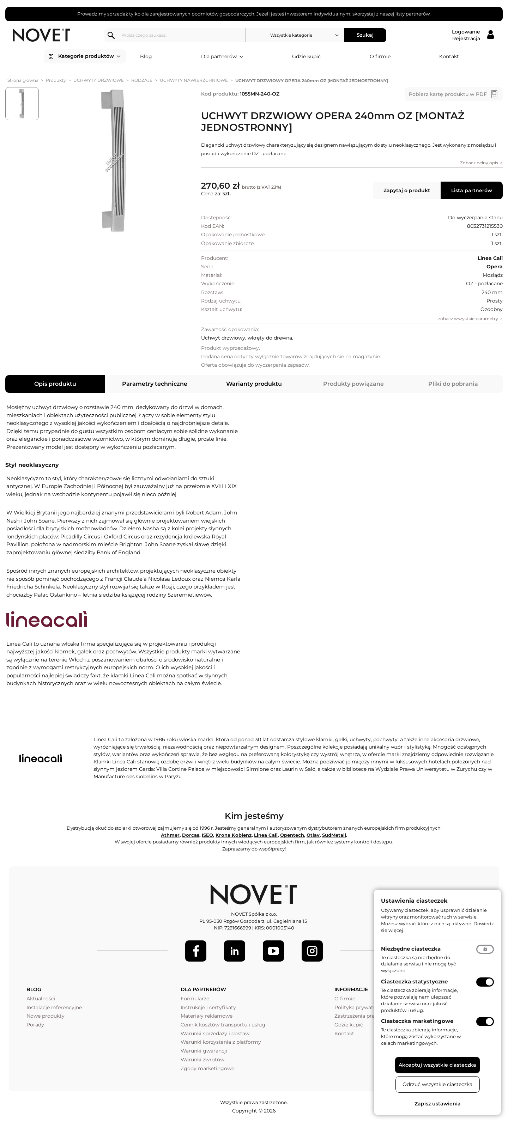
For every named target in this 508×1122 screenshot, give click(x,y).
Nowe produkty (45, 1016)
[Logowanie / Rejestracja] (472, 35)
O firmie (380, 56)
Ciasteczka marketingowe (417, 1021)
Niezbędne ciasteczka (411, 948)
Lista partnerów (471, 190)
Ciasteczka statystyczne (414, 981)
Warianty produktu (254, 383)
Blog (146, 56)
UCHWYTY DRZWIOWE (98, 80)
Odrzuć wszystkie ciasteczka (437, 1084)
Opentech (292, 835)
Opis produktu (55, 383)
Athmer (170, 835)
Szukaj (365, 35)
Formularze (195, 998)
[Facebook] (195, 951)
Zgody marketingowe (207, 1068)
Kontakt (449, 56)
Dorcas (190, 835)
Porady (35, 1025)
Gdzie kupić (306, 56)
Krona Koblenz (234, 835)
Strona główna (22, 80)
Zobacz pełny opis (479, 162)
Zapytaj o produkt (406, 190)
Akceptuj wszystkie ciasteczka (437, 1065)
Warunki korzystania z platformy (221, 1042)
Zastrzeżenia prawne (359, 1016)
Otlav (313, 835)
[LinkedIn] (234, 951)
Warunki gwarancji (204, 1051)
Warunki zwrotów (202, 1059)
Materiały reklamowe (206, 1016)
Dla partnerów (222, 56)
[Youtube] (273, 951)
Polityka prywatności (360, 1007)
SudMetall (334, 835)
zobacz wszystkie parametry (468, 318)
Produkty (56, 80)
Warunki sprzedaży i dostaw (215, 1033)
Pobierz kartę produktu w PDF (448, 94)
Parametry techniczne (154, 383)
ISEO (207, 835)
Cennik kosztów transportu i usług (223, 1025)
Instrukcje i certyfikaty (208, 1007)
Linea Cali (266, 835)
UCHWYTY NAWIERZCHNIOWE (194, 80)
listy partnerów (412, 14)
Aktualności (40, 998)
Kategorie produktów (89, 56)
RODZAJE (141, 80)
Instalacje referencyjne (54, 1007)
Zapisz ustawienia (438, 1103)
